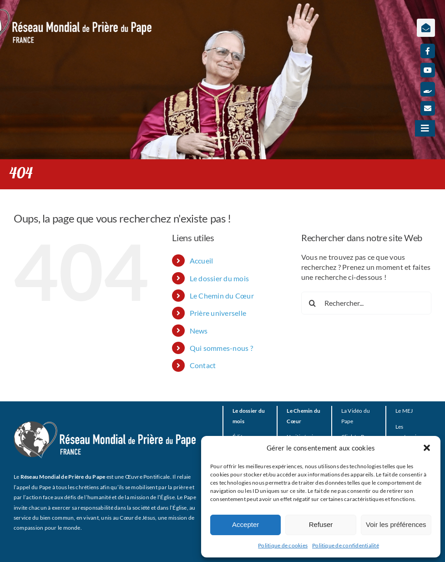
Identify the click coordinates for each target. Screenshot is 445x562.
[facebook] (427, 51)
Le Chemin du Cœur (222, 295)
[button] (426, 447)
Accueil (201, 260)
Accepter (245, 524)
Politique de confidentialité (345, 545)
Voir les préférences (396, 524)
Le (398, 410)
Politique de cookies (283, 545)
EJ (410, 410)
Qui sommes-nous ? (221, 348)
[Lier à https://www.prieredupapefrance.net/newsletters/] (426, 28)
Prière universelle (218, 313)
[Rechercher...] (366, 303)
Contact (203, 365)
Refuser (321, 524)
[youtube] (427, 70)
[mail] (427, 108)
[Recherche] (312, 303)
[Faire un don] (427, 89)
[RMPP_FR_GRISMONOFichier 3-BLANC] (105, 424)
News (199, 330)
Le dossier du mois (219, 278)
